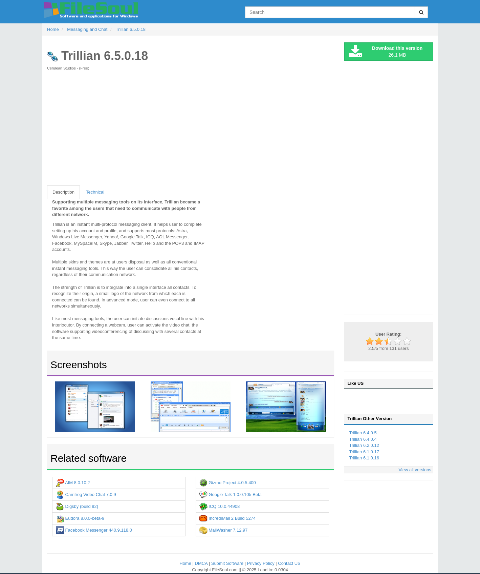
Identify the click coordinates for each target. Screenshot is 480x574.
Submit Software (228, 563)
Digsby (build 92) (77, 506)
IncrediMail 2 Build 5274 (227, 518)
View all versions (414, 469)
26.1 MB (386, 52)
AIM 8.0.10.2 (73, 482)
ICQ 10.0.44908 (219, 506)
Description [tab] (63, 192)
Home (185, 563)
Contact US (289, 563)
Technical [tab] (95, 192)
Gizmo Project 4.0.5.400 (227, 482)
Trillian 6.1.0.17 (364, 451)
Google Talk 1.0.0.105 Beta (230, 494)
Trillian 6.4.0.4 (363, 439)
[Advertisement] (190, 131)
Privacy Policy (261, 563)
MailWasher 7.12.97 (223, 530)
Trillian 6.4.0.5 (363, 432)
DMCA (202, 563)
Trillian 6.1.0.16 (364, 457)
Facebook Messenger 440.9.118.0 (94, 530)
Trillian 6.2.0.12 (364, 445)
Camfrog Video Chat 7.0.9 (86, 494)
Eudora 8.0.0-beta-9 (80, 518)
